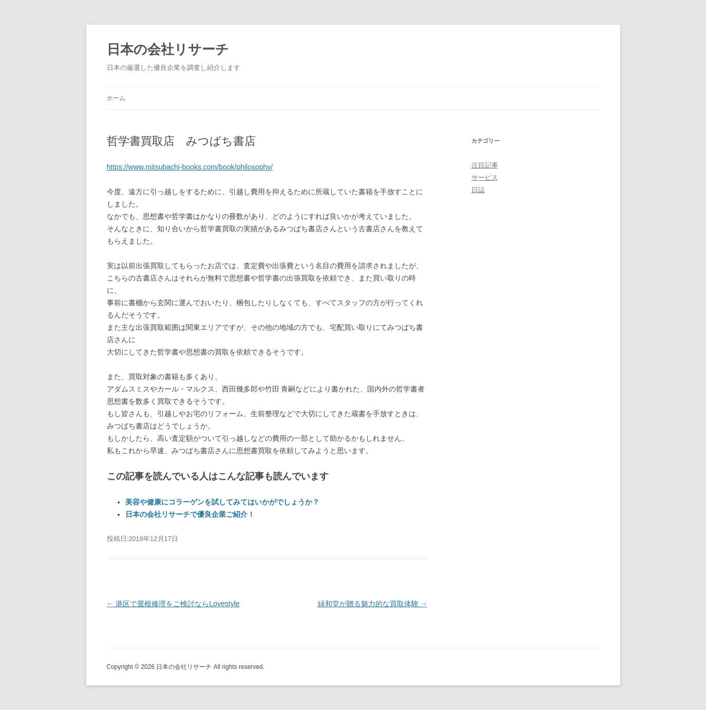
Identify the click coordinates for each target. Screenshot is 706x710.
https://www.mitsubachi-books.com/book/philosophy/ (190, 167)
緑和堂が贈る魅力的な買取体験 (373, 604)
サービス (484, 177)
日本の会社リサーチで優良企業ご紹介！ (190, 514)
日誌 (478, 190)
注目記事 (484, 165)
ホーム (116, 98)
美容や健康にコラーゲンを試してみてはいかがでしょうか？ (222, 502)
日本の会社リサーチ (168, 49)
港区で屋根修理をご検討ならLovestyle (173, 604)
